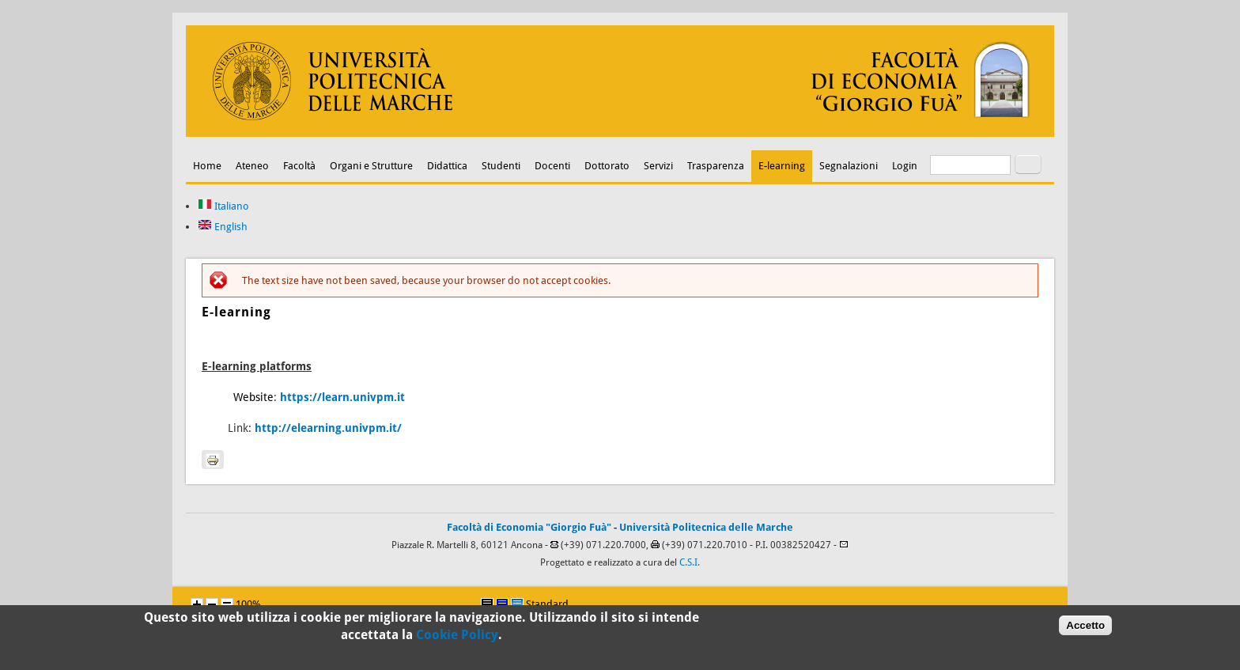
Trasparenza (715, 166)
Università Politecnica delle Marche (706, 527)
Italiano (223, 206)
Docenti (552, 166)
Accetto (1085, 628)
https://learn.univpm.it (342, 397)
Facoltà (299, 166)
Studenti (501, 166)
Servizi (658, 166)
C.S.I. (689, 562)
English (223, 227)
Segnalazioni (848, 166)
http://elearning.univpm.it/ (328, 428)
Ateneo (252, 166)
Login (904, 166)
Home (207, 166)
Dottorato (606, 166)
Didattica (447, 166)
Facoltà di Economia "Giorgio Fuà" (529, 527)
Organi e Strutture (371, 166)
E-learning (781, 166)
